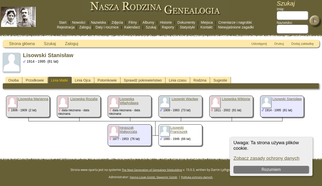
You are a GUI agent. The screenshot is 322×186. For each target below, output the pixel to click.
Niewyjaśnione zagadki (236, 27)
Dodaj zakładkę (302, 44)
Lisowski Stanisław (287, 99)
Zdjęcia (117, 22)
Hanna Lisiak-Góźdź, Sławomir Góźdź (153, 177)
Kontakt (206, 27)
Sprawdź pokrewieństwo (143, 80)
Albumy (148, 22)
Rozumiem (270, 169)
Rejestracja (66, 27)
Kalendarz (132, 27)
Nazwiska (98, 22)
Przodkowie (35, 80)
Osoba (13, 80)
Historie (166, 22)
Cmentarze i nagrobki (235, 22)
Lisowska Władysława (129, 101)
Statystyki (187, 27)
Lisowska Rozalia (83, 99)
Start (62, 22)
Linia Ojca (83, 80)
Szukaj (151, 27)
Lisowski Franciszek (179, 130)
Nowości (78, 22)
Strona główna (22, 44)
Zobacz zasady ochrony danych (266, 158)
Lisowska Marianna (33, 99)
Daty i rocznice (107, 27)
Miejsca (207, 22)
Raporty (168, 27)
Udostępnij (259, 44)
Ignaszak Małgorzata (128, 130)
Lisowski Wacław (185, 99)
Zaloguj (85, 27)
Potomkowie (107, 80)
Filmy (133, 22)
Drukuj (279, 44)
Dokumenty (186, 22)
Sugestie (220, 80)
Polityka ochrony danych (197, 177)
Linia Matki (59, 80)
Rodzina (199, 80)
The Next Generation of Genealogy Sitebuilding (152, 170)
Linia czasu (177, 80)
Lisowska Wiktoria (236, 99)
